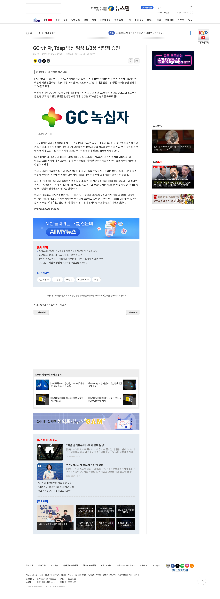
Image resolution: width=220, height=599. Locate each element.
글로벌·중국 (105, 20)
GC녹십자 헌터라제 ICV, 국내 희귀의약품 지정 (60, 254)
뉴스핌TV (157, 126)
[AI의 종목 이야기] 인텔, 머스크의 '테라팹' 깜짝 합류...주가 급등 (67, 384)
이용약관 (143, 565)
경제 (86, 20)
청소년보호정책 (89, 565)
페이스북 (40, 61)
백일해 (69, 279)
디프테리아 (83, 279)
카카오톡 (35, 61)
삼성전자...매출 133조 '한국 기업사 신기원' (106, 511)
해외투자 (118, 20)
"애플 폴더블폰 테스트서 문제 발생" (85, 445)
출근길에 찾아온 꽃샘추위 (126, 510)
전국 (159, 20)
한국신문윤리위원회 (180, 570)
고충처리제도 (106, 565)
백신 (96, 279)
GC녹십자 (44, 279)
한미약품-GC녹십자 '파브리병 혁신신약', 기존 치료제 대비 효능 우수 (71, 258)
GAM (190, 20)
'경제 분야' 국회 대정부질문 (106, 524)
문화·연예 (169, 20)
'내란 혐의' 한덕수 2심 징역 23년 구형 (56, 486)
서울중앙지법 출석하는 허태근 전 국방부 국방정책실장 (140, 32)
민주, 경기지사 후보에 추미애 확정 (84, 464)
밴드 (48, 61)
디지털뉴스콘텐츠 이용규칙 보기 (51, 304)
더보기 (190, 33)
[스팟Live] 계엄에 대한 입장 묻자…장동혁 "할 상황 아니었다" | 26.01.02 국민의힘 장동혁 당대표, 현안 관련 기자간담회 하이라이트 (173, 183)
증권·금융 (139, 20)
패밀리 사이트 (182, 12)
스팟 (157, 161)
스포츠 (181, 20)
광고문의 (156, 565)
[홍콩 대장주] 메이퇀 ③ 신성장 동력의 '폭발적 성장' (66, 399)
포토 (58, 20)
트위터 (44, 61)
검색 (191, 7)
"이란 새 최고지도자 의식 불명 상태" (55, 483)
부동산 (150, 20)
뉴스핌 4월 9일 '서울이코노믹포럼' (54, 490)
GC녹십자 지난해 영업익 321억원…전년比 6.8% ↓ (63, 262)
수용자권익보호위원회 (126, 565)
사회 (94, 20)
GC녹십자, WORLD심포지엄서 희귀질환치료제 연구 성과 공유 (68, 251)
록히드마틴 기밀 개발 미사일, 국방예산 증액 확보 (105, 384)
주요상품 (42, 565)
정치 (65, 20)
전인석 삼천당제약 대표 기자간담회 (85, 524)
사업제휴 (54, 565)
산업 (129, 20)
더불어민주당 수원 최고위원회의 (125, 524)
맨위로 (132, 312)
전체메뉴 (28, 20)
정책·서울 (75, 20)
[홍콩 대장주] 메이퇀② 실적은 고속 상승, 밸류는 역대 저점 (104, 399)
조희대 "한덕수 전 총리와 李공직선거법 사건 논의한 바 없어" (172, 147)
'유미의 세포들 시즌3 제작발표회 (53, 524)
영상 (48, 20)
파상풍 (57, 279)
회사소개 (29, 565)
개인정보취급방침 (70, 565)
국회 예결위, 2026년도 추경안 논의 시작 (85, 511)
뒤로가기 (42, 312)
